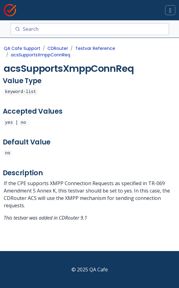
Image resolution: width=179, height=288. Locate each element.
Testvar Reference (95, 48)
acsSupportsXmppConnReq (40, 55)
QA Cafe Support (22, 48)
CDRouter (57, 48)
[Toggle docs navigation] (170, 10)
